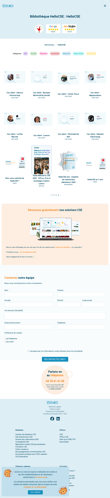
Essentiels (55, 54)
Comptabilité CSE (22, 442)
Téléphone (61, 323)
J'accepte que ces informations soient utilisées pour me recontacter (55, 351)
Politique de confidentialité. (35, 487)
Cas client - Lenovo (41, 135)
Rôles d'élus (78, 54)
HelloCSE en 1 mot (95, 180)
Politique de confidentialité (55, 411)
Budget (33, 54)
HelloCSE (62, 45)
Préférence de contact (13, 333)
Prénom (60, 290)
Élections (43, 54)
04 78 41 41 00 (55, 381)
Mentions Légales (55, 407)
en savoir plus (41, 477)
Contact (63, 493)
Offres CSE (64, 437)
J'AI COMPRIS (35, 492)
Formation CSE (21, 447)
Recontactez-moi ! (55, 359)
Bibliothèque (49, 45)
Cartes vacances (21, 449)
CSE (61, 434)
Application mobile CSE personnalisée (30, 444)
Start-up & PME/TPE (68, 439)
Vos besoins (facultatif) (13, 310)
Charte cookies (55, 409)
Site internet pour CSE (23, 437)
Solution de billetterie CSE (25, 434)
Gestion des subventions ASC (27, 439)
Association (64, 442)
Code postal (87, 300)
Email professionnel (12, 323)
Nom (6, 290)
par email (9, 342)
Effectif (60, 300)
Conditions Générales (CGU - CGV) (55, 414)
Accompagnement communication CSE (30, 452)
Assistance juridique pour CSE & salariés (31, 454)
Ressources (65, 490)
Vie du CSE (91, 54)
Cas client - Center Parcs (68, 94)
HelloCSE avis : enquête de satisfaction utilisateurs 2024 (68, 179)
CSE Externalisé (21, 457)
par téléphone (10, 339)
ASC (25, 54)
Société (7, 300)
